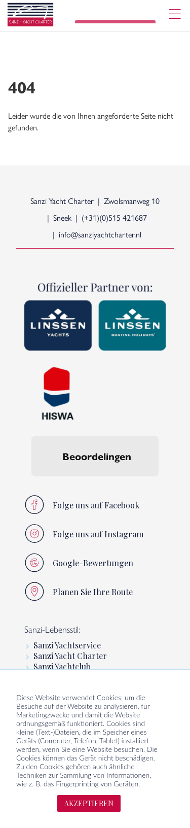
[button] (31, 486)
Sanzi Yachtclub (62, 666)
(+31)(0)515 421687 (114, 217)
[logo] (30, 16)
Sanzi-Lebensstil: (52, 629)
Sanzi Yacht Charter (70, 655)
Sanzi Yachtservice (67, 645)
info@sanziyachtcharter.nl (100, 234)
